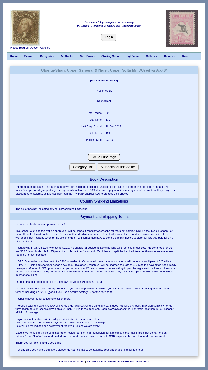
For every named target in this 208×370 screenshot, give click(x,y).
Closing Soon (110, 56)
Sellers (151, 56)
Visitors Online (96, 361)
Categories (47, 56)
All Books (67, 56)
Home (14, 56)
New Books (87, 56)
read (22, 47)
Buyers (169, 56)
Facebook (142, 361)
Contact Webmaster (71, 361)
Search (28, 56)
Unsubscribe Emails (121, 361)
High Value (132, 56)
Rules (187, 56)
